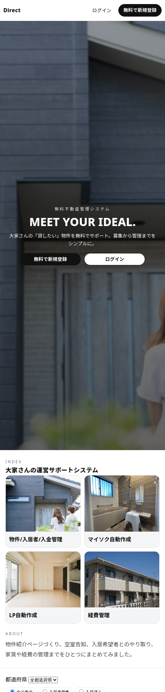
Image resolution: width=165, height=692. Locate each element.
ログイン (101, 10)
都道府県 (16, 679)
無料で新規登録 (140, 10)
